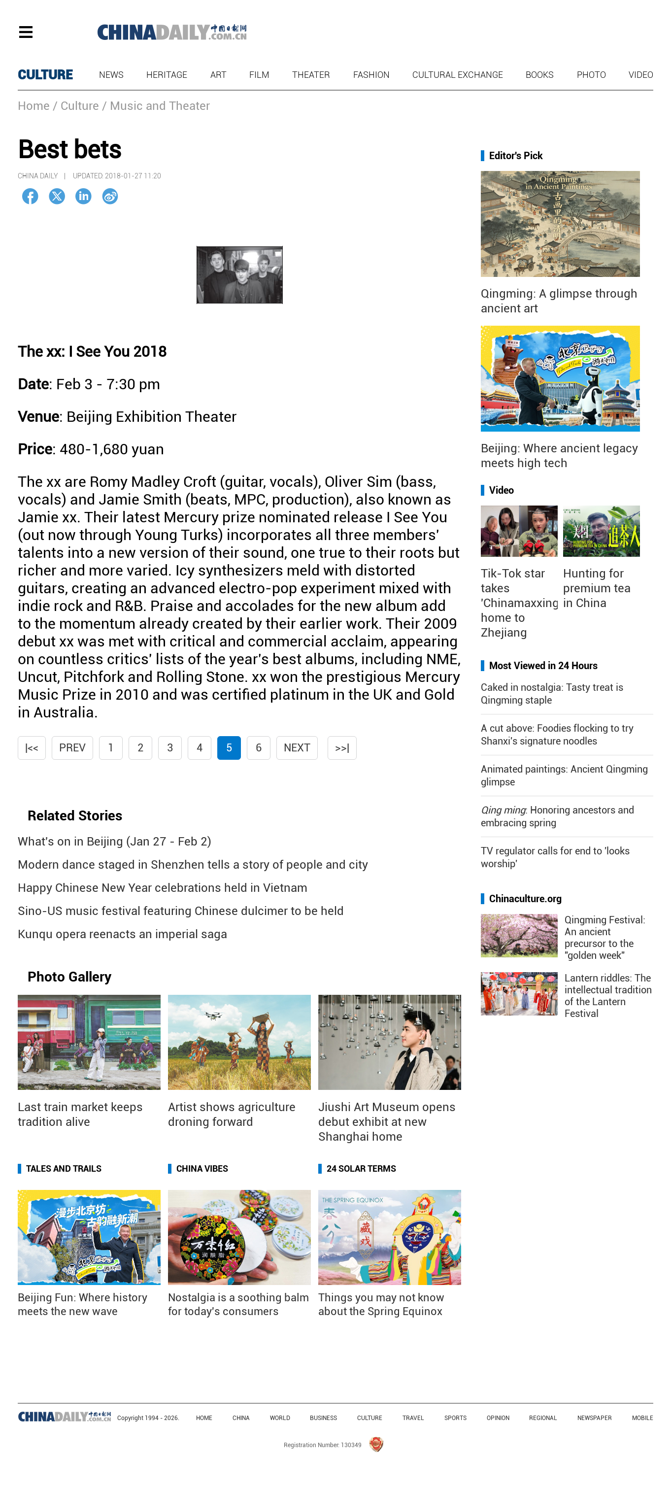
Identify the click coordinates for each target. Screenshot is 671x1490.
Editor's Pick (516, 156)
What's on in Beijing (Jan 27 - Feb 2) (114, 841)
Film (259, 74)
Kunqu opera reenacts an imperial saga (122, 934)
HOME (204, 1418)
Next (297, 748)
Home (34, 106)
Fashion (371, 74)
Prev (72, 748)
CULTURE (45, 75)
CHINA (241, 1418)
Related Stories (75, 816)
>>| (342, 748)
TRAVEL (413, 1418)
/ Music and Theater (156, 106)
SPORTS (455, 1418)
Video (641, 74)
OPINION (498, 1418)
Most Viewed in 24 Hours (543, 666)
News (111, 74)
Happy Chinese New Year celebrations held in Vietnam (162, 888)
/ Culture (76, 106)
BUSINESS (323, 1418)
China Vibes (202, 1168)
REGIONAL (543, 1418)
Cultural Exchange (457, 74)
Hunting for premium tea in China (597, 588)
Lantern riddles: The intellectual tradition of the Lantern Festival (608, 995)
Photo (591, 74)
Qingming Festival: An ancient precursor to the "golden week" (605, 937)
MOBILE (642, 1418)
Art (218, 74)
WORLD (280, 1418)
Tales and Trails (63, 1168)
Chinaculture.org (525, 899)
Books (540, 74)
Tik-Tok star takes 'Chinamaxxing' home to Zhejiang (521, 603)
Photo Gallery (69, 977)
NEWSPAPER (594, 1418)
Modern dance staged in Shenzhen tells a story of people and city (193, 865)
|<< (31, 748)
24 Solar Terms (361, 1168)
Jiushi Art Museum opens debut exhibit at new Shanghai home (387, 1122)
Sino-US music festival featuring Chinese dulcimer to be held (181, 911)
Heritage (166, 74)
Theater (311, 74)
